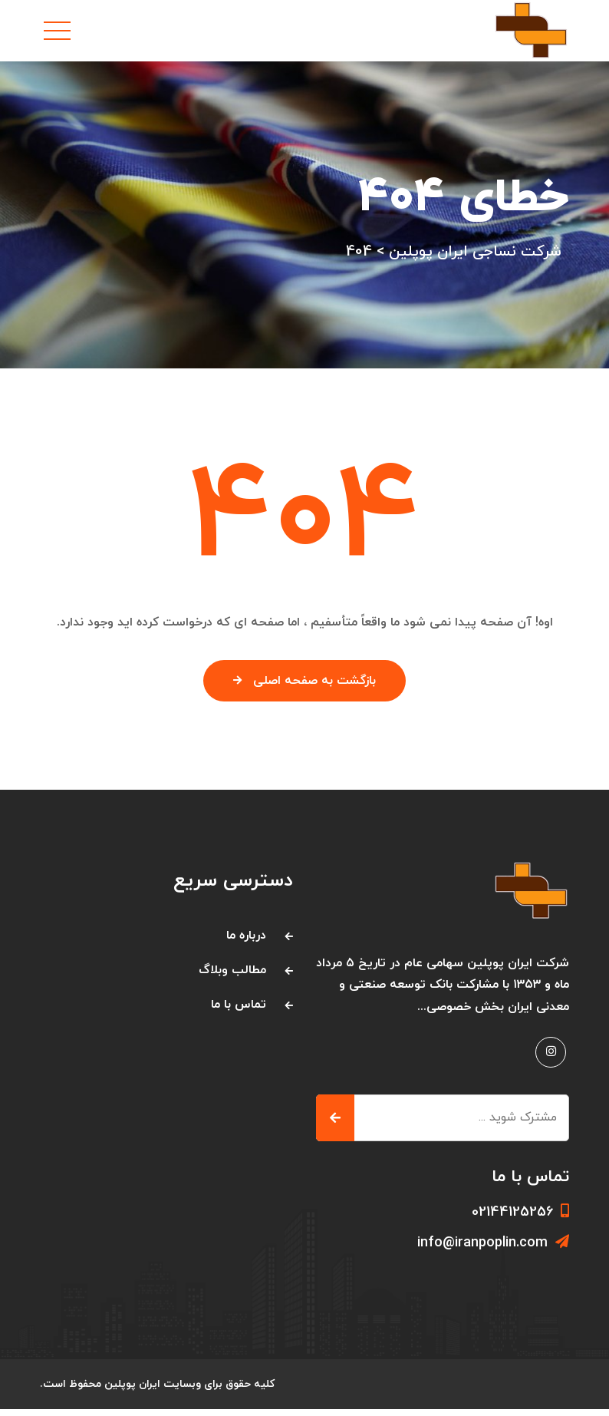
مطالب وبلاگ (232, 977)
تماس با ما (238, 1011)
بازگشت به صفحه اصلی (305, 688)
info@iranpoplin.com (493, 1249)
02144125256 (520, 1219)
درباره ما (246, 942)
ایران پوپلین (133, 1391)
